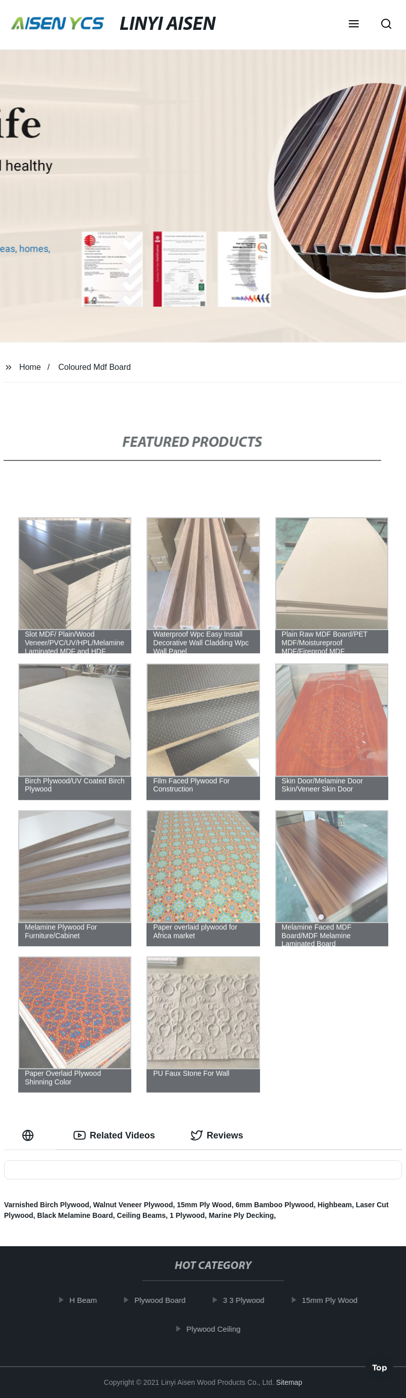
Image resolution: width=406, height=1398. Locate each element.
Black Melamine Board (75, 1215)
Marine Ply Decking (241, 1215)
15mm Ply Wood (204, 1205)
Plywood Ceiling (219, 1328)
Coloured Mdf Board (94, 367)
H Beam (88, 1300)
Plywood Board (165, 1300)
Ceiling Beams (141, 1215)
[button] (354, 25)
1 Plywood (187, 1215)
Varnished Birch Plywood (46, 1205)
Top (379, 1369)
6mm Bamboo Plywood (275, 1205)
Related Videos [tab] (114, 1135)
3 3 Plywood (249, 1300)
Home (30, 367)
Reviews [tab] (217, 1135)
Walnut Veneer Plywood (133, 1205)
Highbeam (335, 1205)
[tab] (30, 1135)
